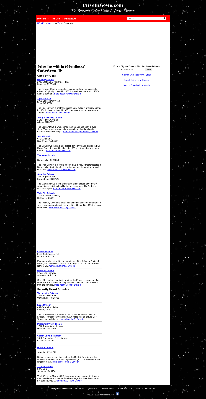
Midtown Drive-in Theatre (49, 324)
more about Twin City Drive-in (62, 207)
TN (59, 23)
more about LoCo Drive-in (72, 319)
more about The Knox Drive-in (61, 169)
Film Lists (55, 19)
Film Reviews (69, 19)
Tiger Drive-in (44, 98)
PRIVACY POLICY (124, 389)
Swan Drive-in (44, 136)
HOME (40, 23)
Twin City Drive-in (46, 193)
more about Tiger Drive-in (58, 113)
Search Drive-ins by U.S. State (136, 75)
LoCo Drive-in (44, 305)
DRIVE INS (80, 389)
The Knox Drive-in (46, 155)
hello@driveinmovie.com (61, 389)
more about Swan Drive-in (58, 150)
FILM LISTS (93, 389)
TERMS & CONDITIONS (145, 389)
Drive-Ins (42, 19)
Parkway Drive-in (45, 79)
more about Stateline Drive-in (67, 188)
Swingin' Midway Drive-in (49, 117)
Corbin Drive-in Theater (49, 336)
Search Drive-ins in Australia (136, 85)
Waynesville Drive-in (47, 293)
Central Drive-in (45, 252)
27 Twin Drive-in (45, 366)
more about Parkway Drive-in (67, 94)
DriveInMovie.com (103, 5)
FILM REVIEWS (107, 389)
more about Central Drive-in (62, 266)
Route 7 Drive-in (45, 347)
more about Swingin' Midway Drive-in (80, 132)
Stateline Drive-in (46, 174)
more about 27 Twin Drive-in (69, 381)
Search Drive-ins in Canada (136, 80)
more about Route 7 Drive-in (66, 362)
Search (50, 23)
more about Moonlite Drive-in (67, 285)
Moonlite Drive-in (45, 271)
